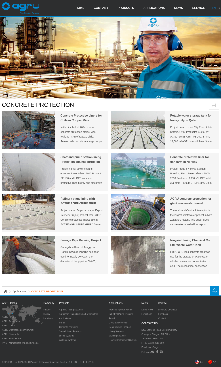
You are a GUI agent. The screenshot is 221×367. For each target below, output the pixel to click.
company (101, 8)
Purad (62, 322)
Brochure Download (167, 309)
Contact (162, 318)
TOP (214, 292)
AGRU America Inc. (11, 321)
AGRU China (8, 325)
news (178, 8)
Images (46, 309)
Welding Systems (67, 340)
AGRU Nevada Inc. (11, 334)
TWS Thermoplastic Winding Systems (20, 343)
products (126, 8)
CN (214, 361)
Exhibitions (146, 314)
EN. (214, 8)
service (198, 8)
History (46, 314)
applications (154, 8)
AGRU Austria (9, 317)
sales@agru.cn (155, 347)
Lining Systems (66, 335)
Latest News (147, 309)
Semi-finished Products (70, 331)
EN (201, 361)
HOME (80, 8)
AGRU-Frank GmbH (12, 338)
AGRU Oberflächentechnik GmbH (18, 330)
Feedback (163, 314)
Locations (48, 318)
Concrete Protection (68, 327)
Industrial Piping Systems (121, 314)
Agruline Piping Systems (71, 309)
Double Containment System (123, 340)
